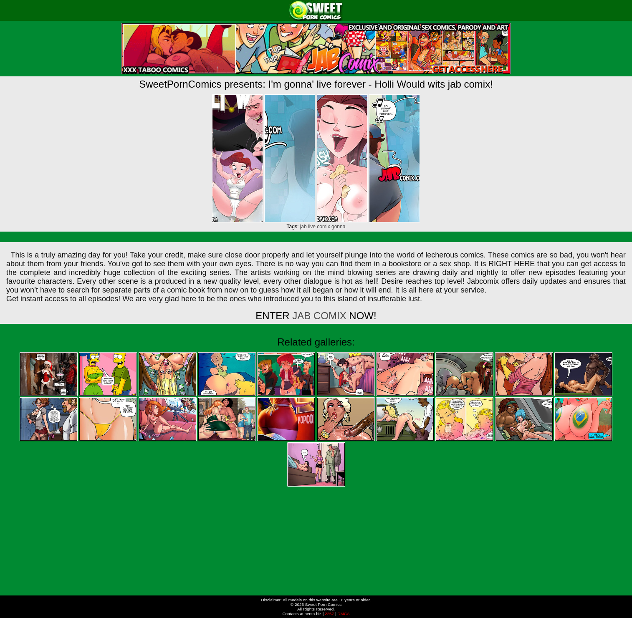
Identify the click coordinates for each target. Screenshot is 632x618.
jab (303, 227)
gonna (338, 227)
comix (323, 227)
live (312, 227)
